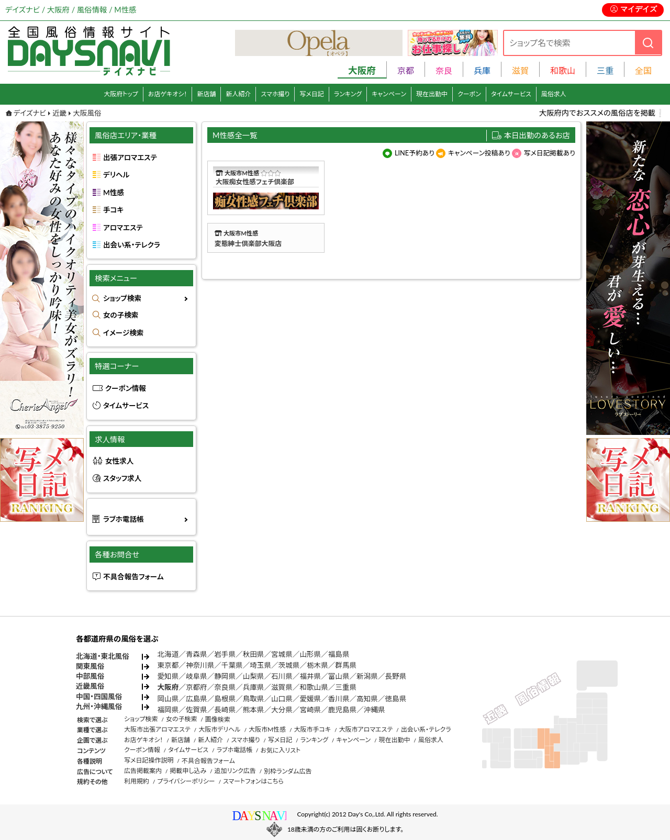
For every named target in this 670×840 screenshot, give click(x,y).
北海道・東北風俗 (102, 656)
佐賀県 (196, 709)
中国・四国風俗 (99, 696)
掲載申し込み (188, 771)
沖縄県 (374, 709)
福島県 (339, 654)
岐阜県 (196, 676)
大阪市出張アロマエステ (157, 729)
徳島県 (396, 699)
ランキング (348, 94)
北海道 (168, 654)
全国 (643, 70)
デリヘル (116, 175)
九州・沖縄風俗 (99, 706)
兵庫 (482, 70)
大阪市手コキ (312, 729)
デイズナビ (30, 113)
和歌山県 (313, 687)
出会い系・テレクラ (131, 245)
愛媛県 (310, 699)
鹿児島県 (342, 709)
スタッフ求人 (122, 478)
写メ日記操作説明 (149, 760)
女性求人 (119, 461)
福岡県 (168, 709)
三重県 (345, 687)
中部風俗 (90, 676)
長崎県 (225, 709)
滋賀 (520, 70)
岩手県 (225, 654)
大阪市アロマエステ (366, 729)
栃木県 (317, 665)
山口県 (282, 699)
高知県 (367, 699)
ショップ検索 (122, 298)
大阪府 (168, 687)
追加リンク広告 (235, 771)
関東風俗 (90, 666)
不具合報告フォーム (133, 577)
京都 (405, 70)
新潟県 (367, 676)
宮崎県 (310, 709)
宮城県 (282, 654)
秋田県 (253, 654)
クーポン (469, 94)
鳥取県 (253, 699)
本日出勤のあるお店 (537, 135)
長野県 (396, 676)
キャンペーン (389, 94)
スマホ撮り (275, 94)
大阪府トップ (121, 94)
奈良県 (225, 687)
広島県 (196, 699)
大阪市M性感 (267, 729)
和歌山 (562, 70)
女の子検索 (120, 315)
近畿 (59, 113)
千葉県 (232, 665)
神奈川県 (200, 665)
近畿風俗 (90, 686)
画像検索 (217, 719)
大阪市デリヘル (219, 729)
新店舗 (206, 94)
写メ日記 (311, 94)
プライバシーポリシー (186, 781)
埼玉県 (260, 665)
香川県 (339, 699)
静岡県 (225, 676)
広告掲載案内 (143, 771)
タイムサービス (511, 94)
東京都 (168, 665)
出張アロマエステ (130, 157)
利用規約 (136, 781)
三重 (605, 70)
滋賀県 (282, 687)
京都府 (196, 687)
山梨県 (253, 676)
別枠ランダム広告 (287, 771)
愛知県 (168, 676)
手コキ (113, 210)
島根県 (225, 699)
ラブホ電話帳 (123, 519)
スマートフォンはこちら (253, 781)
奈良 (444, 70)
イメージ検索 (123, 333)
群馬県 (345, 665)
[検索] (648, 42)
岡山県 (168, 699)
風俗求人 (553, 94)
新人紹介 (238, 94)
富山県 (339, 676)
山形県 (310, 654)
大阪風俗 (87, 113)
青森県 (196, 654)
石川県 (282, 676)
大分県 (282, 709)
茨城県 (289, 665)
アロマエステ (123, 227)
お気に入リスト (280, 750)
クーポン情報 (125, 388)
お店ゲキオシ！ (167, 94)
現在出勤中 (432, 94)
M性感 (113, 192)
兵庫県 (253, 687)
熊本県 (253, 709)
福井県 (310, 676)
